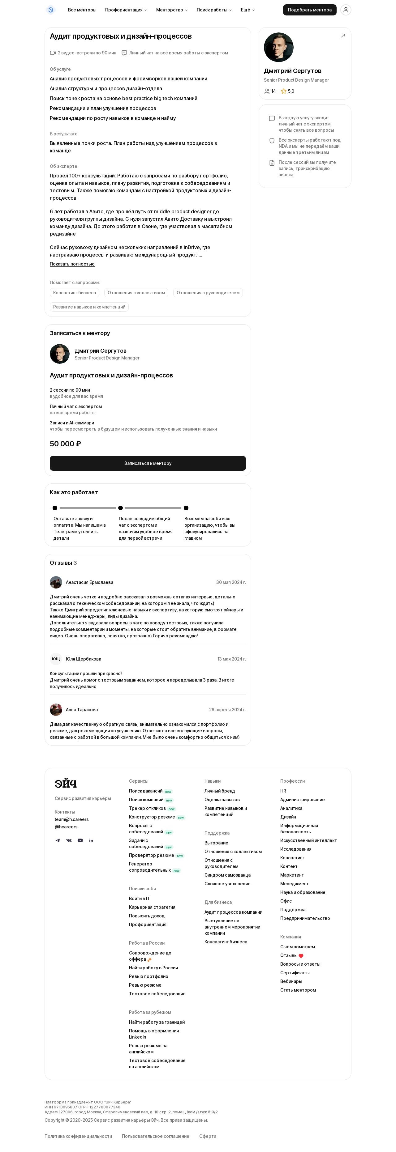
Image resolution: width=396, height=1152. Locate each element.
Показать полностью (72, 263)
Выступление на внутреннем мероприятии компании (232, 924)
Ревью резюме (145, 982)
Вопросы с (151, 826)
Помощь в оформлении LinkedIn (154, 1031)
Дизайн (288, 814)
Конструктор (157, 814)
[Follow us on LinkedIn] (91, 838)
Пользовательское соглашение (155, 1134)
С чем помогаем (297, 944)
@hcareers (66, 824)
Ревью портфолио (148, 974)
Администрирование (302, 797)
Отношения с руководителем (221, 861)
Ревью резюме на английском (148, 1046)
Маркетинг (291, 872)
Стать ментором (298, 987)
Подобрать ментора (310, 9)
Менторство (172, 9)
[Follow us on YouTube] (80, 838)
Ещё (248, 9)
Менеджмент (294, 881)
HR (283, 788)
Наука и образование (302, 890)
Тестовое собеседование (157, 991)
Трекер (152, 806)
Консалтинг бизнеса (225, 939)
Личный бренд (219, 788)
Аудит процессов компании (233, 909)
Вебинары (291, 979)
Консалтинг (292, 855)
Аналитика (291, 806)
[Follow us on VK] (69, 838)
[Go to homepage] (87, 781)
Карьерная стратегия (152, 905)
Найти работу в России (153, 965)
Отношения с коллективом (233, 849)
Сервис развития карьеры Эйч (126, 1117)
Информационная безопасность (299, 826)
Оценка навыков (222, 797)
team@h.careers (72, 817)
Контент (289, 864)
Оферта (207, 1134)
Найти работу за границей (157, 1019)
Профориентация (126, 9)
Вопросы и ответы (300, 961)
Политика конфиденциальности (78, 1134)
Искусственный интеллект (308, 838)
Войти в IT (139, 896)
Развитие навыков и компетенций (225, 809)
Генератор (155, 864)
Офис (286, 898)
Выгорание (216, 840)
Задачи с (151, 841)
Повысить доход (147, 913)
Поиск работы (214, 9)
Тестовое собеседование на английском (157, 1061)
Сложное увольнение (227, 881)
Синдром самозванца (227, 872)
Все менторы (82, 9)
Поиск (151, 788)
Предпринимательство (305, 916)
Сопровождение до (150, 953)
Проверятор (157, 853)
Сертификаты (295, 970)
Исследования (296, 846)
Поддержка (292, 907)
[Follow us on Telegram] (58, 838)
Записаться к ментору (147, 462)
